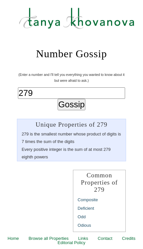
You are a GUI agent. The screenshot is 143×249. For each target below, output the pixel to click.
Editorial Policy (71, 242)
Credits (129, 238)
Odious (84, 225)
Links (83, 238)
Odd (82, 216)
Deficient (86, 208)
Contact (105, 238)
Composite (88, 199)
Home (13, 238)
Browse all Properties (49, 238)
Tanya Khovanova (79, 21)
